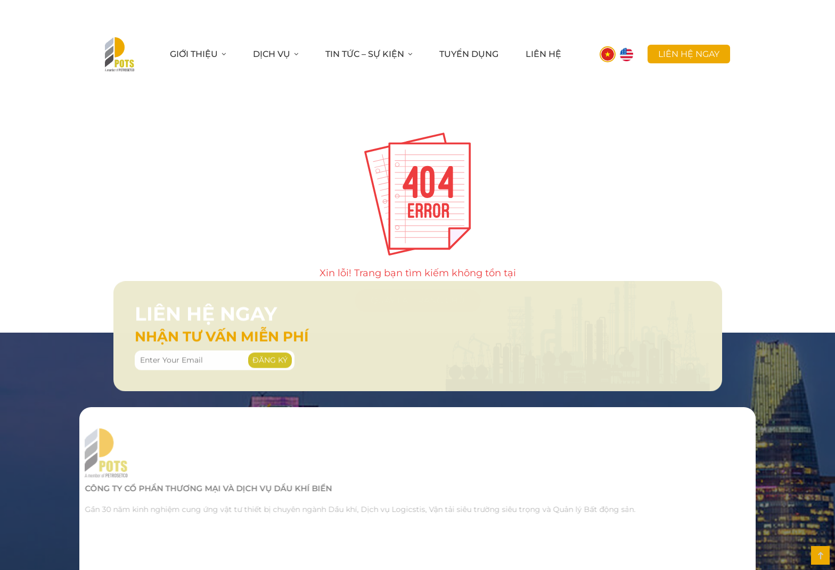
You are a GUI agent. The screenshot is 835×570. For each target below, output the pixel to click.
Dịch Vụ (271, 54)
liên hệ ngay (688, 54)
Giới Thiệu (194, 54)
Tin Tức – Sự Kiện (364, 54)
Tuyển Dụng (468, 54)
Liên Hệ (543, 54)
